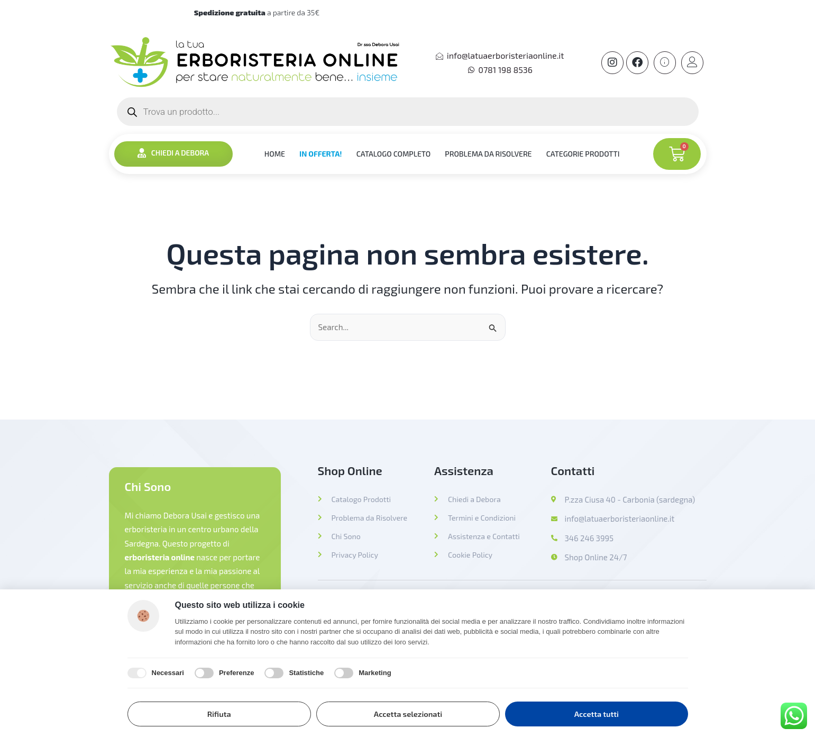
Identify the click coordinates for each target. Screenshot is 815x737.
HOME (272, 153)
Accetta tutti (596, 713)
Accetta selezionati (408, 713)
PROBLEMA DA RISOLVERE (490, 153)
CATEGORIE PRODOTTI (587, 153)
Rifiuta (219, 713)
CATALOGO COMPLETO (394, 153)
